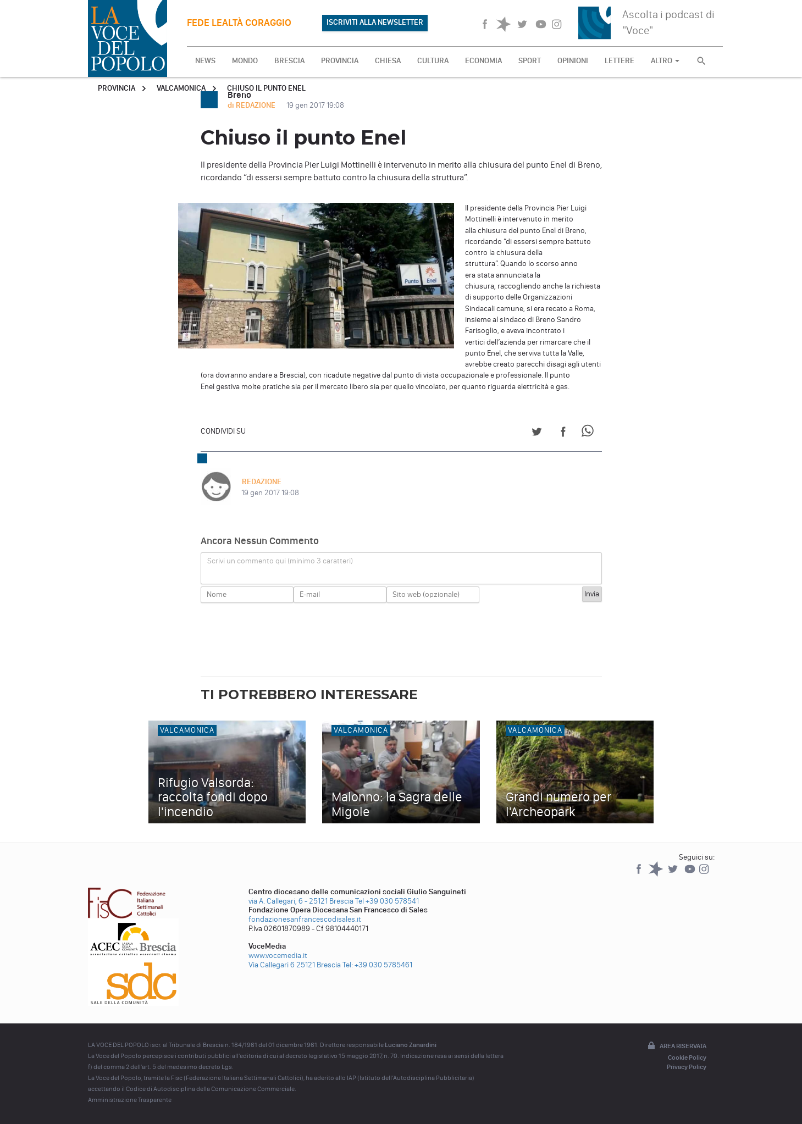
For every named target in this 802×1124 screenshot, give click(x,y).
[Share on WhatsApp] (589, 433)
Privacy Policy (686, 1067)
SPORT (529, 60)
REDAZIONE (261, 481)
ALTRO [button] (665, 60)
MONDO (245, 60)
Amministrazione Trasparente (130, 1100)
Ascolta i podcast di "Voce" (668, 22)
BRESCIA (289, 60)
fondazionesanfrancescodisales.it (304, 919)
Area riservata (676, 1046)
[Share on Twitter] (536, 433)
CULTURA (433, 60)
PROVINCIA (339, 60)
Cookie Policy (687, 1057)
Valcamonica (181, 88)
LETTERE (619, 60)
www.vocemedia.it (277, 955)
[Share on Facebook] (563, 433)
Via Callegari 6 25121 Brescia (294, 965)
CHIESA (388, 60)
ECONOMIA (483, 60)
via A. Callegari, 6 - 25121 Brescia (300, 901)
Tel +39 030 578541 (387, 901)
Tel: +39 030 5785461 (377, 965)
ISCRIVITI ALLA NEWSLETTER (375, 22)
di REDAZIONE (252, 105)
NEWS (205, 60)
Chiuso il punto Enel (266, 88)
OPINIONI (572, 60)
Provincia (116, 88)
